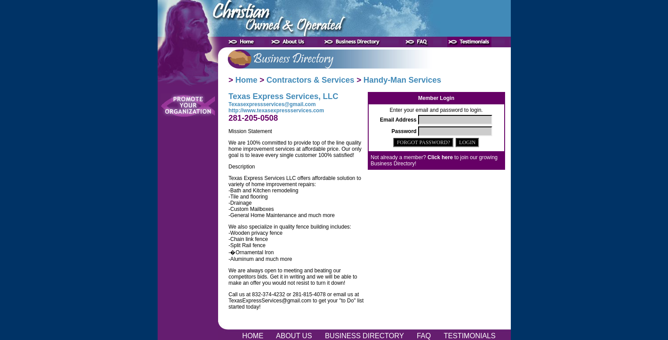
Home (246, 80)
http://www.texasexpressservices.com (276, 110)
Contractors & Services (311, 80)
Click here (440, 157)
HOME (253, 336)
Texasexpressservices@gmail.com (272, 104)
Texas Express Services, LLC (284, 96)
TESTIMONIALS (470, 336)
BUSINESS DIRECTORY (365, 336)
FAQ (425, 336)
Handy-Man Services (402, 80)
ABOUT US (295, 336)
